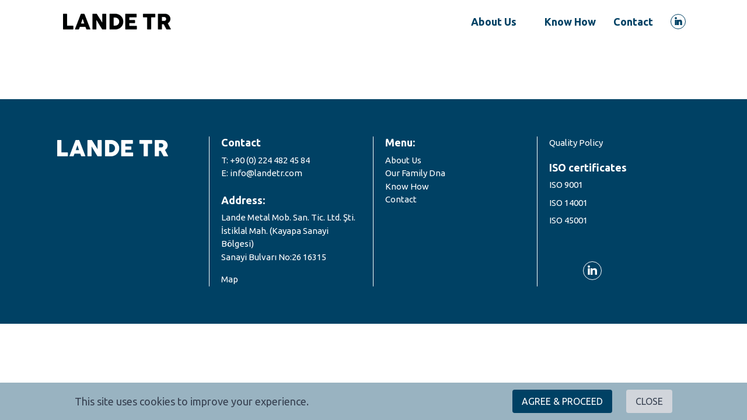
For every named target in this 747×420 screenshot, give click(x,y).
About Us (403, 160)
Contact (401, 199)
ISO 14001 (568, 203)
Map (229, 279)
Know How (407, 186)
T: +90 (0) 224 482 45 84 (265, 160)
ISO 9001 (566, 185)
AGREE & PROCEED (562, 401)
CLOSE (649, 401)
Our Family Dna (415, 173)
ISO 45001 (568, 220)
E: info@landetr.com (261, 173)
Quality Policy (576, 143)
